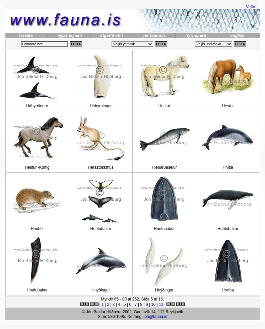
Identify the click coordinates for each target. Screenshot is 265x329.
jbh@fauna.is (155, 316)
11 (161, 304)
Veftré (251, 6)
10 (153, 304)
